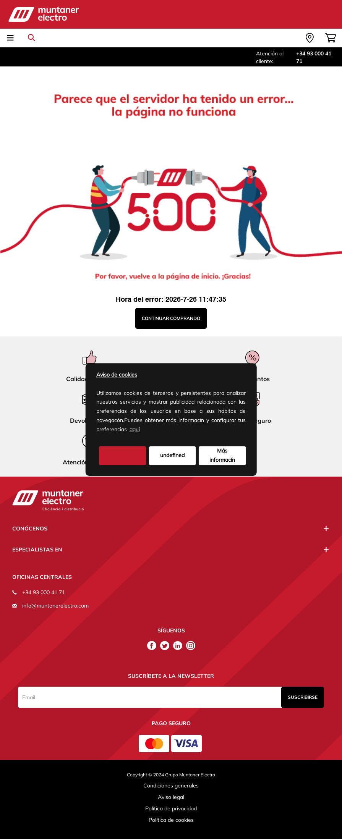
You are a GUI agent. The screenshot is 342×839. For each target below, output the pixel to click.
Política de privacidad (171, 808)
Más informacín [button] (222, 455)
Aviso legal (171, 797)
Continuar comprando (171, 318)
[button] (143, 430)
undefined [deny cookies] (172, 455)
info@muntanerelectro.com (55, 605)
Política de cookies (171, 819)
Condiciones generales (171, 785)
